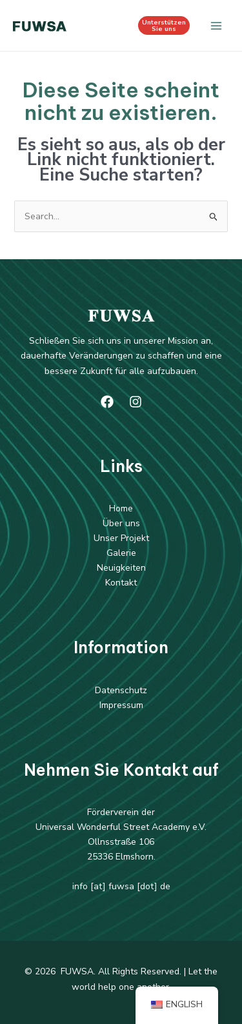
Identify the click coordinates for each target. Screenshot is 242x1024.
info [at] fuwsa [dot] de (121, 886)
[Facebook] (107, 401)
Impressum (121, 705)
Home (121, 508)
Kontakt (121, 582)
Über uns (121, 523)
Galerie (121, 553)
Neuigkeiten (121, 568)
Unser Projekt (121, 538)
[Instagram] (135, 401)
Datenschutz (121, 690)
